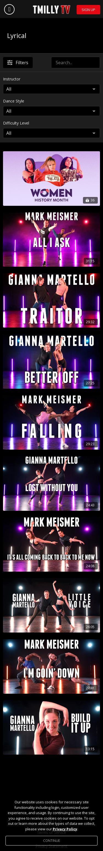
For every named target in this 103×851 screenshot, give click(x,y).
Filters (17, 63)
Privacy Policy (65, 828)
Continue (51, 840)
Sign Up (88, 9)
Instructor (11, 79)
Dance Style (13, 101)
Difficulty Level (16, 123)
